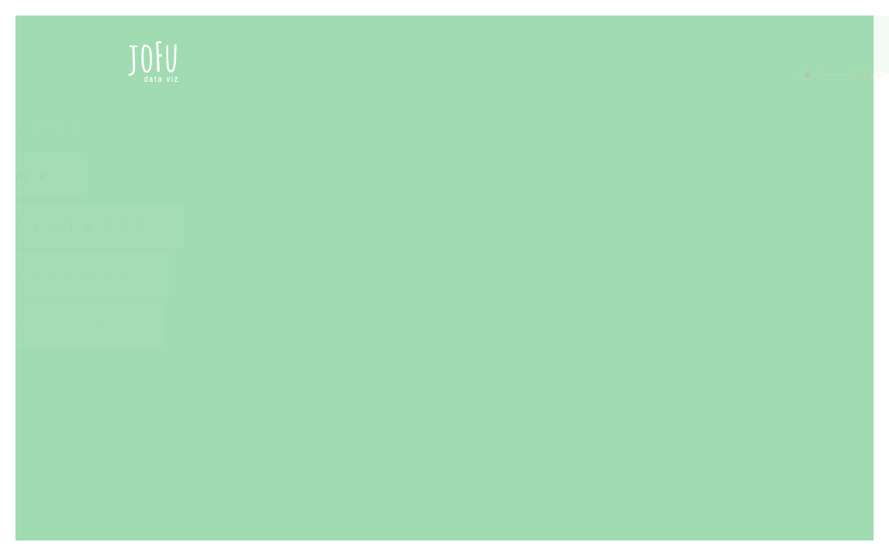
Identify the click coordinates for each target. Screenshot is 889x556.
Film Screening (455, 412)
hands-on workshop (475, 199)
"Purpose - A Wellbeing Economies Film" (540, 435)
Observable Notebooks (597, 221)
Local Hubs (652, 524)
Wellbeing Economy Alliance (481, 524)
